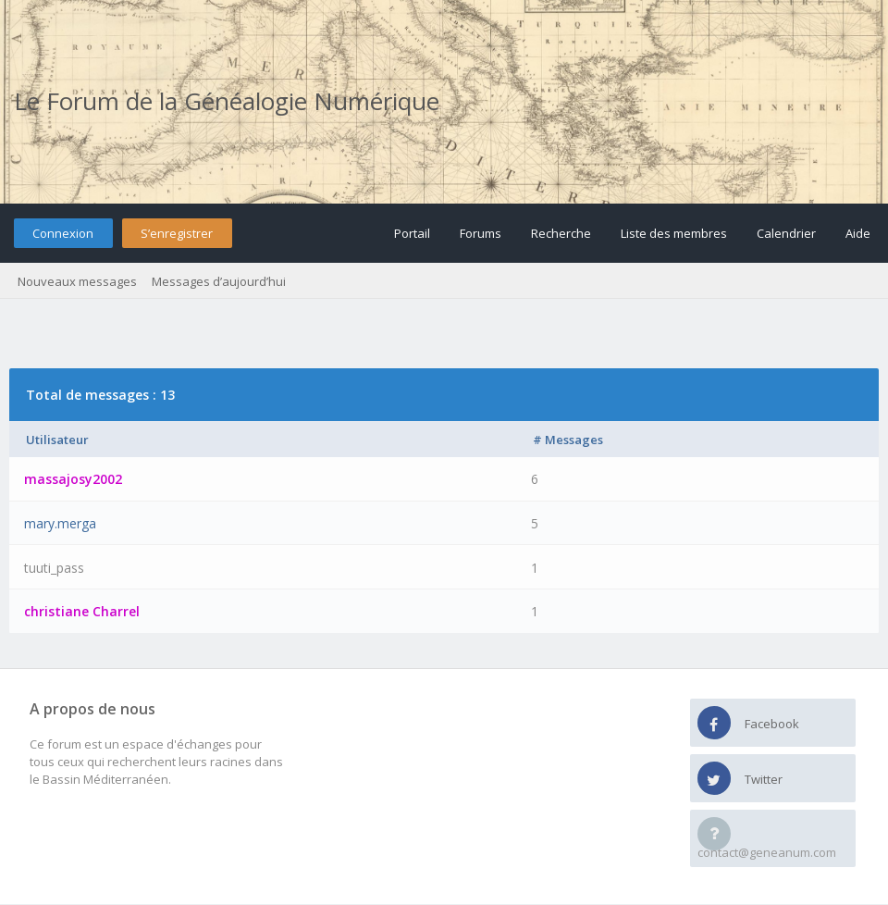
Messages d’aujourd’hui (219, 281)
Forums (480, 233)
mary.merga (60, 523)
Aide (857, 233)
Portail (412, 233)
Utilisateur (57, 439)
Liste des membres (674, 233)
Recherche (561, 233)
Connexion (62, 233)
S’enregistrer (177, 233)
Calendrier (786, 233)
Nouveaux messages (77, 281)
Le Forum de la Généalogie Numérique (226, 101)
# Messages (568, 439)
